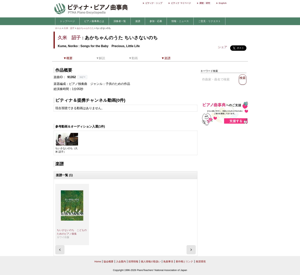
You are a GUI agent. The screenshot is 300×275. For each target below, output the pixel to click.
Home (97, 261)
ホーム (58, 28)
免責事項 (168, 261)
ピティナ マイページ (181, 3)
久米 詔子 (69, 28)
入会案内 (121, 261)
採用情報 (133, 261)
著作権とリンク (184, 261)
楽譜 (137, 21)
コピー (82, 77)
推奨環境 (201, 261)
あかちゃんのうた (85, 28)
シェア (222, 47)
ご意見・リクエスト (209, 21)
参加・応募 (156, 21)
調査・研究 (205, 3)
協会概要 (108, 261)
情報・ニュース (180, 21)
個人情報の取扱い (151, 261)
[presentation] (59, 249)
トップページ (67, 21)
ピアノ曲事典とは (94, 21)
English (223, 3)
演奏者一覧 (119, 21)
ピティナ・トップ (153, 3)
